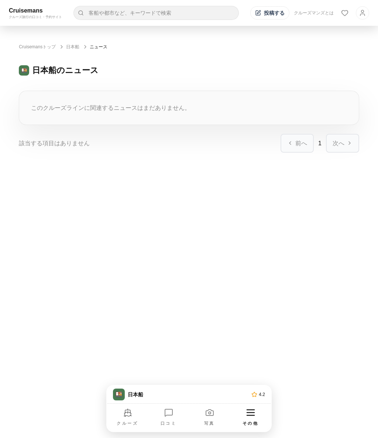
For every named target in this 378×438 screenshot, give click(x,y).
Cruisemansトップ (37, 46)
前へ (297, 143)
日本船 (72, 46)
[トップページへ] (180, 394)
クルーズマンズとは (314, 12)
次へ (343, 143)
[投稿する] (269, 13)
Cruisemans (26, 10)
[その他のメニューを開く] (250, 417)
